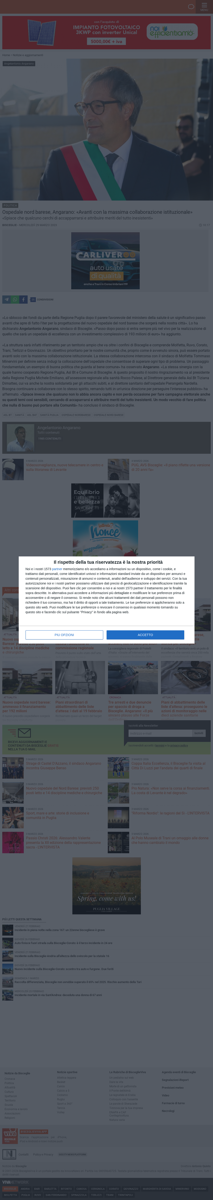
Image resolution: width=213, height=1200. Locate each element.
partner (57, 569)
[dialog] (107, 600)
